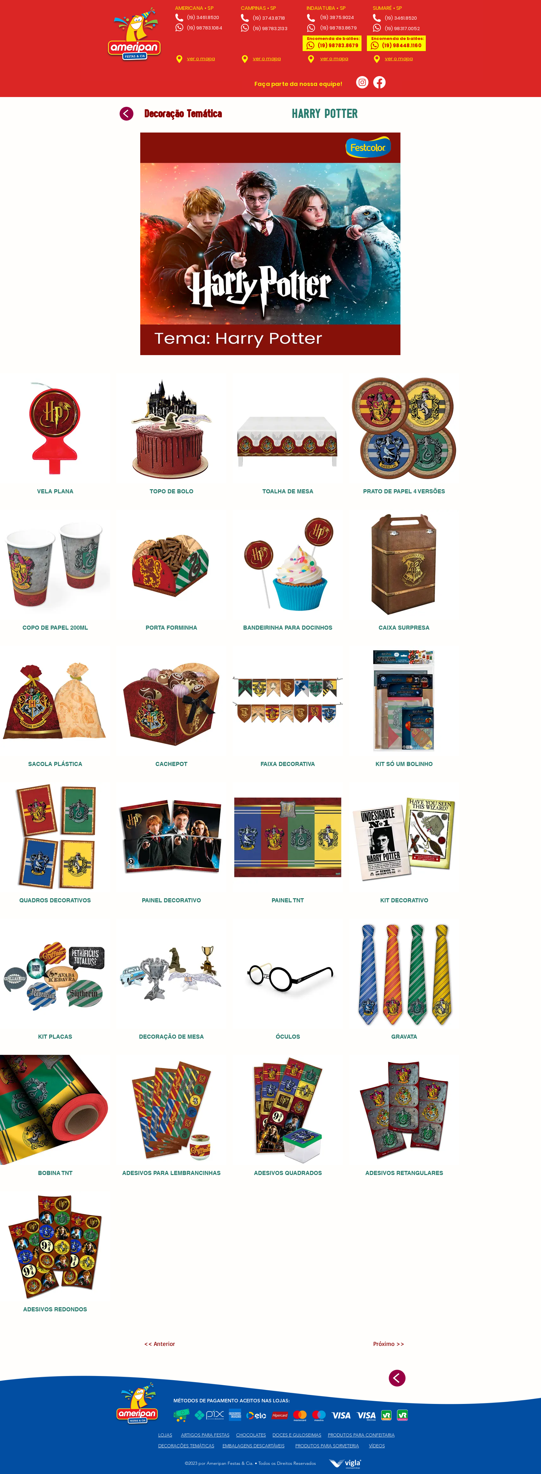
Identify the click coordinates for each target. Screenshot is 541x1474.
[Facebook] (379, 82)
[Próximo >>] (383, 1343)
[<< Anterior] (164, 1343)
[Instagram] (362, 82)
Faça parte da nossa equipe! (298, 84)
